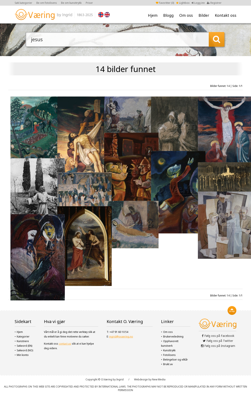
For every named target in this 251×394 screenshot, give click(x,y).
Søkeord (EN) (24, 346)
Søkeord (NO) (25, 350)
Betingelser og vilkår (175, 359)
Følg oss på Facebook (218, 336)
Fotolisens (169, 355)
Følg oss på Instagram (218, 346)
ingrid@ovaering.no (121, 336)
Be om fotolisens (46, 3)
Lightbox (183, 3)
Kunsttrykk (169, 350)
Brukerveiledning (173, 336)
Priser (89, 3)
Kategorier (23, 336)
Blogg (168, 15)
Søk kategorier (23, 3)
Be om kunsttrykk (71, 3)
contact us (65, 343)
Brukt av (168, 364)
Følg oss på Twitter (218, 341)
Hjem (153, 15)
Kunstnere (23, 341)
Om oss (186, 15)
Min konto (23, 355)
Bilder (203, 15)
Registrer (214, 3)
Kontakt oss (225, 15)
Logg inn (198, 3)
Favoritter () (165, 3)
